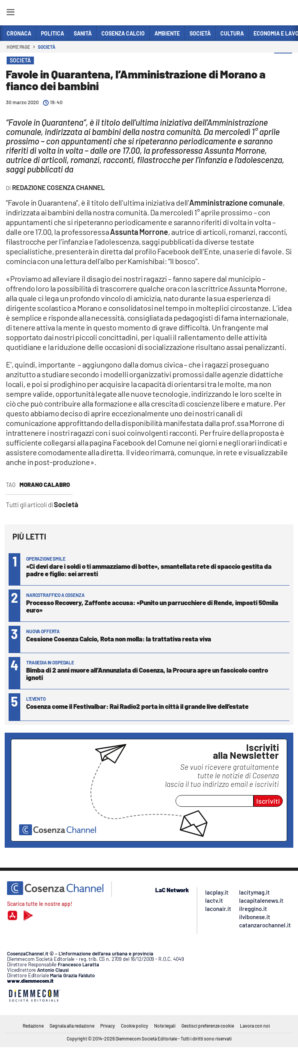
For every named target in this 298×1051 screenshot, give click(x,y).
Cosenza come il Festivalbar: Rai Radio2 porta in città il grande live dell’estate (137, 706)
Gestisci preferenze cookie (207, 1025)
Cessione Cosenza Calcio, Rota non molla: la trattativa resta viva (118, 639)
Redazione (33, 1025)
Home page (18, 47)
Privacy (107, 1025)
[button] (283, 62)
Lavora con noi (255, 1025)
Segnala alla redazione (72, 1025)
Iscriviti (268, 801)
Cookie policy (134, 1025)
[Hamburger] (10, 13)
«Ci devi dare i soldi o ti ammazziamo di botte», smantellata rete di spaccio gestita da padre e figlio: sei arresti (148, 569)
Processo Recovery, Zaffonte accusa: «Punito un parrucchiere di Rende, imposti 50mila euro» (152, 606)
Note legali (165, 1025)
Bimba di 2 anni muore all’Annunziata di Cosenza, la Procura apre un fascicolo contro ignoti (147, 673)
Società (46, 47)
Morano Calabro (45, 484)
